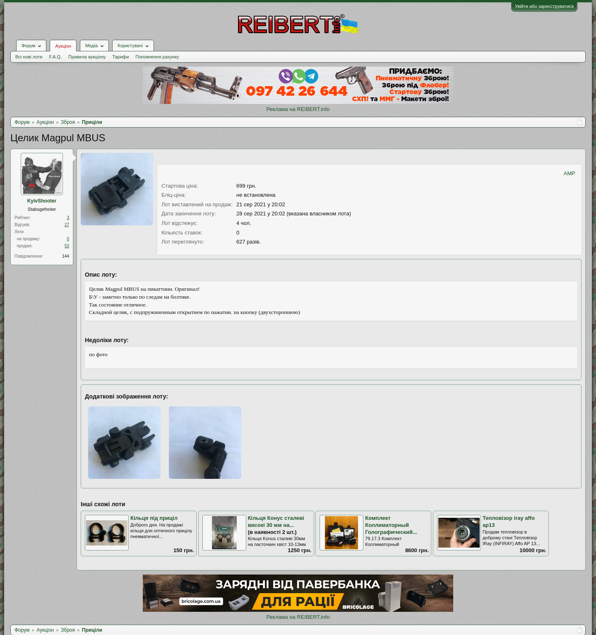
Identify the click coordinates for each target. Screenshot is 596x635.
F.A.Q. (55, 56)
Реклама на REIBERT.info (297, 109)
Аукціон (63, 45)
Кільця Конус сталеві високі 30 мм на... (276, 521)
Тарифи (121, 56)
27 (67, 224)
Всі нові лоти (28, 56)
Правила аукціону (87, 56)
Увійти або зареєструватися (544, 6)
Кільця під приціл (154, 518)
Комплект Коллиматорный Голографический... (391, 525)
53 (67, 246)
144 (65, 256)
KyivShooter (42, 201)
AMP (569, 173)
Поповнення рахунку (157, 56)
